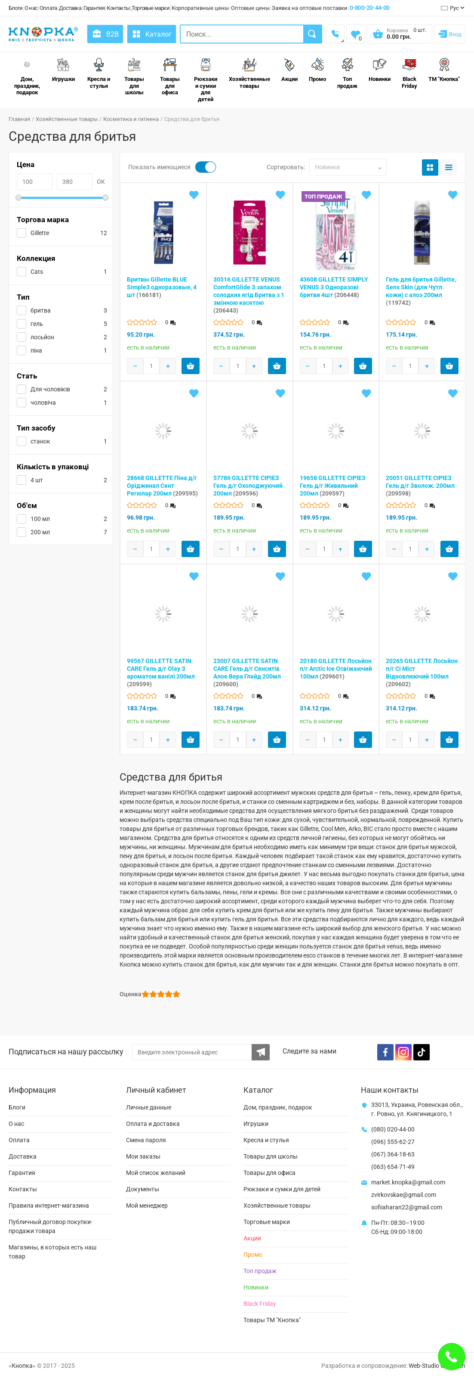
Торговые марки (150, 8)
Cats (37, 271)
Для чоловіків (50, 389)
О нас (31, 8)
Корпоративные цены (200, 8)
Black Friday (409, 73)
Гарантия (94, 8)
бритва (41, 310)
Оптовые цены (250, 8)
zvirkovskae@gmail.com (403, 1194)
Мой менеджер (147, 1205)
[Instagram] (403, 1052)
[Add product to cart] (191, 366)
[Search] (313, 34)
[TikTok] (421, 1052)
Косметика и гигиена (131, 119)
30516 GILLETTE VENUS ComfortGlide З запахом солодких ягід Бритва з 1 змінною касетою (248, 295)
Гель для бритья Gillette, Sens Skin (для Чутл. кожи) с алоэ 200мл (421, 291)
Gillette (40, 232)
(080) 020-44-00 (393, 1129)
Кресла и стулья (98, 73)
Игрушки (63, 70)
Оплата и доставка (153, 1123)
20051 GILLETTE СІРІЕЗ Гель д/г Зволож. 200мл (420, 485)
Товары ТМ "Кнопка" (272, 1320)
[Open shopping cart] (399, 36)
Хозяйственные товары (249, 73)
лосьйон (42, 337)
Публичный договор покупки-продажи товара (50, 1226)
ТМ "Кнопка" (444, 70)
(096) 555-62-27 (393, 1141)
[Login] (449, 34)
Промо (317, 70)
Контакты (118, 8)
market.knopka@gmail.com (408, 1182)
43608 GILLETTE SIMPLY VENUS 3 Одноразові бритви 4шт (334, 287)
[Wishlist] (355, 34)
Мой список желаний (155, 1172)
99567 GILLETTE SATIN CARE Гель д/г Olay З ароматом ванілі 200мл (161, 672)
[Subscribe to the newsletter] (261, 1052)
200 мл (40, 532)
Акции (289, 70)
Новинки (380, 70)
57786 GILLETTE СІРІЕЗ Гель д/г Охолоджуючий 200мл (248, 485)
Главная (19, 119)
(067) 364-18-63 (393, 1154)
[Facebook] (385, 1052)
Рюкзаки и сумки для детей (205, 80)
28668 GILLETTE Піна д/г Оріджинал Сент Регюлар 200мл (162, 485)
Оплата (48, 8)
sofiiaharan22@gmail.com (406, 1207)
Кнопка (22, 1365)
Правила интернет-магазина (49, 1205)
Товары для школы (134, 77)
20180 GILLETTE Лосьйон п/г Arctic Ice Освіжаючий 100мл (336, 668)
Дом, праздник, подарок (27, 77)
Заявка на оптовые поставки (310, 8)
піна (36, 350)
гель (37, 323)
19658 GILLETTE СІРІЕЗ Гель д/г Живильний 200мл (333, 485)
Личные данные (148, 1107)
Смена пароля (146, 1140)
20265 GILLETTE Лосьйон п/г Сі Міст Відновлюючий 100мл (422, 672)
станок (40, 441)
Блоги (15, 8)
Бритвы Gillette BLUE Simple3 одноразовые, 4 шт (162, 287)
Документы (142, 1189)
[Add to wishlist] (194, 195)
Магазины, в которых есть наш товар (52, 1252)
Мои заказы (143, 1156)
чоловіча (43, 402)
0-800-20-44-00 (370, 7)
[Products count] (151, 366)
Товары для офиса (170, 77)
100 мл (40, 518)
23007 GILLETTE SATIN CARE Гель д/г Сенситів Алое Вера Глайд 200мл (247, 672)
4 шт (37, 480)
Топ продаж (347, 73)
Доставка (70, 8)
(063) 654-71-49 (393, 1166)
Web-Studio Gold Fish (437, 1365)
